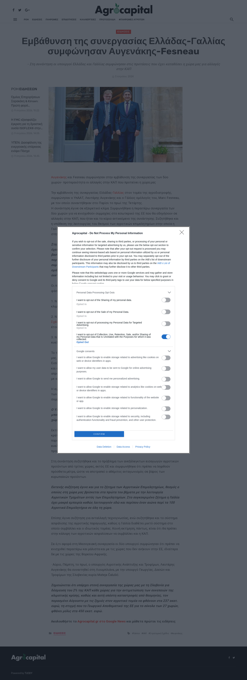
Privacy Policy (142, 447)
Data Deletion (104, 447)
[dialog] (123, 340)
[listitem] (123, 292)
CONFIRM (99, 434)
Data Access (123, 447)
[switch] (166, 299)
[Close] (183, 233)
